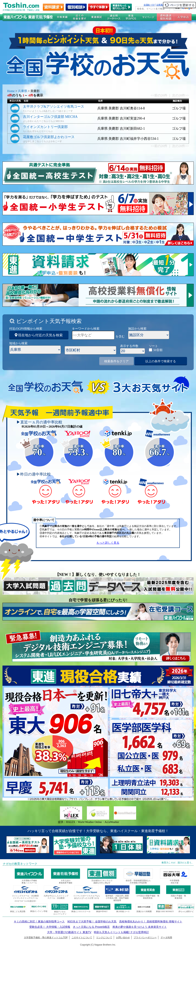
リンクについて (104, 937)
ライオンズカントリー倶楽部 (45, 127)
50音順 (158, 350)
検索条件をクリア (116, 361)
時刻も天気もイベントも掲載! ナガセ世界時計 (121, 932)
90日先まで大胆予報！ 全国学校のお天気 (91, 921)
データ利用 (166, 937)
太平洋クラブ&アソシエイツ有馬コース (53, 106)
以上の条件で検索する (160, 361)
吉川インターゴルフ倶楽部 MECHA (50, 117)
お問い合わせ (123, 937)
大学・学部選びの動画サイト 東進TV (69, 932)
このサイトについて (82, 937)
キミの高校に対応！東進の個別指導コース (39, 921)
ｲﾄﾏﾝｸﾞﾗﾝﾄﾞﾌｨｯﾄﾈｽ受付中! (25, 901)
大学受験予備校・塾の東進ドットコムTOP (46, 937)
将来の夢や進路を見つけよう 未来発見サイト (139, 926)
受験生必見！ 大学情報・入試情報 (49, 926)
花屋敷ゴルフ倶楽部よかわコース (49, 137)
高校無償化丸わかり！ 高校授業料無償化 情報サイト (150, 921)
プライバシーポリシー (145, 937)
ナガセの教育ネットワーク (20, 863)
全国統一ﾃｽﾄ (149, 5)
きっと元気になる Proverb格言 (91, 926)
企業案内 (160, 5)
